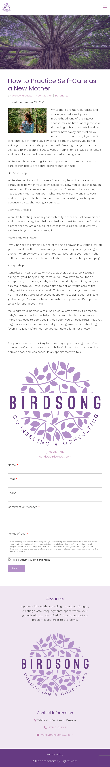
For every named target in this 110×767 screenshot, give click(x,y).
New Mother (44, 95)
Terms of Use (18, 533)
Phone (12, 492)
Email (12, 478)
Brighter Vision (69, 761)
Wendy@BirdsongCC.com (55, 456)
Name (13, 464)
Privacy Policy (55, 754)
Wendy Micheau (22, 95)
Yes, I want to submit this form (31, 559)
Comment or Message (24, 506)
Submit (16, 568)
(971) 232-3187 (55, 452)
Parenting (61, 95)
